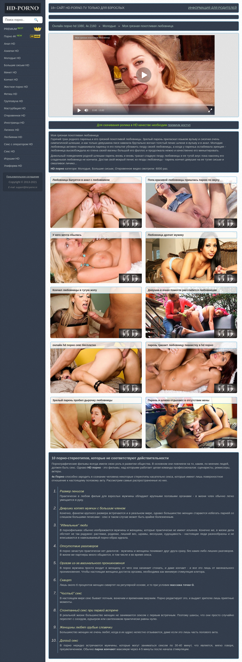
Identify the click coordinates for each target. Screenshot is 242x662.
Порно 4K (22, 36)
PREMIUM (22, 29)
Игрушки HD (11, 158)
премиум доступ (179, 125)
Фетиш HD (10, 93)
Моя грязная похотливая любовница (147, 26)
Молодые (109, 26)
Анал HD (9, 43)
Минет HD (10, 72)
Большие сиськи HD (16, 65)
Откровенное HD (14, 115)
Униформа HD (13, 165)
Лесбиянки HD (13, 137)
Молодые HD (12, 58)
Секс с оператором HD (18, 144)
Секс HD (9, 151)
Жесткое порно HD (16, 86)
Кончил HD (11, 79)
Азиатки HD (11, 50)
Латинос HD (11, 129)
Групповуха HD (13, 101)
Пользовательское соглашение (22, 176)
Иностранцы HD (14, 122)
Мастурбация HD (15, 108)
